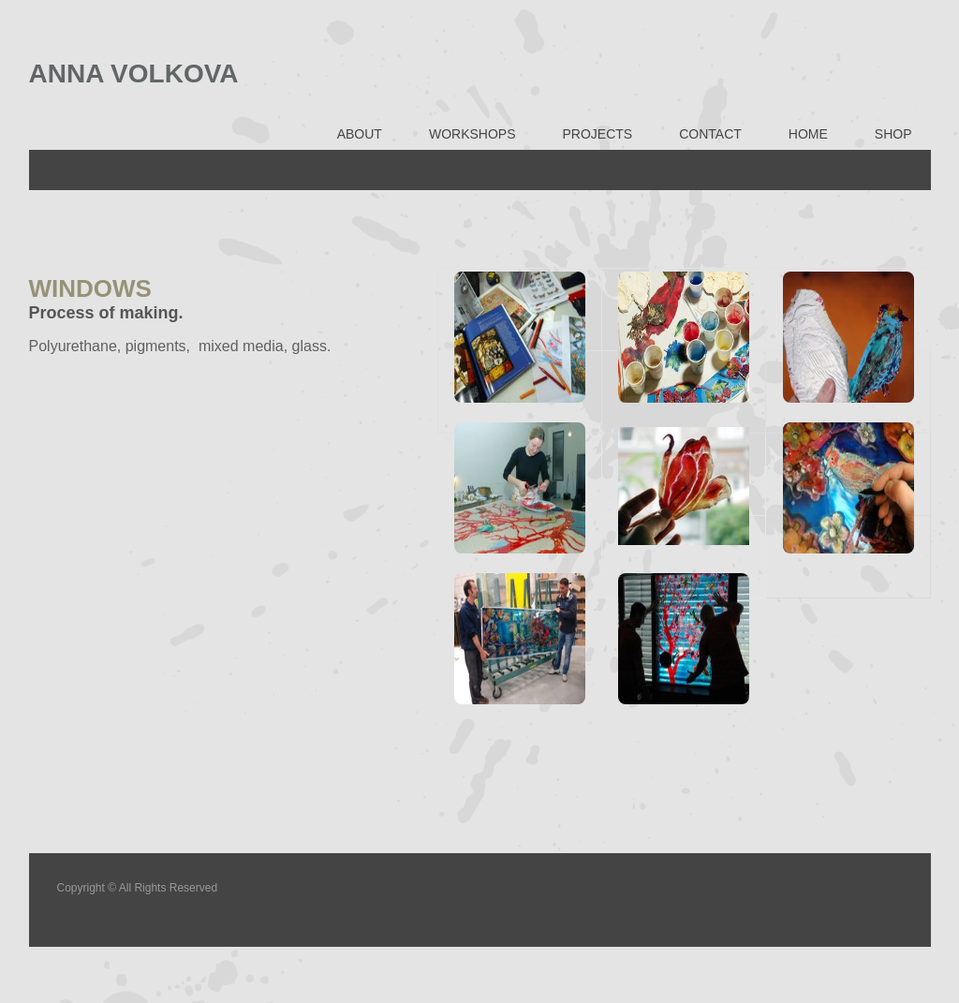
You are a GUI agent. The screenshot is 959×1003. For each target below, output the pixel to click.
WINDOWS (90, 288)
